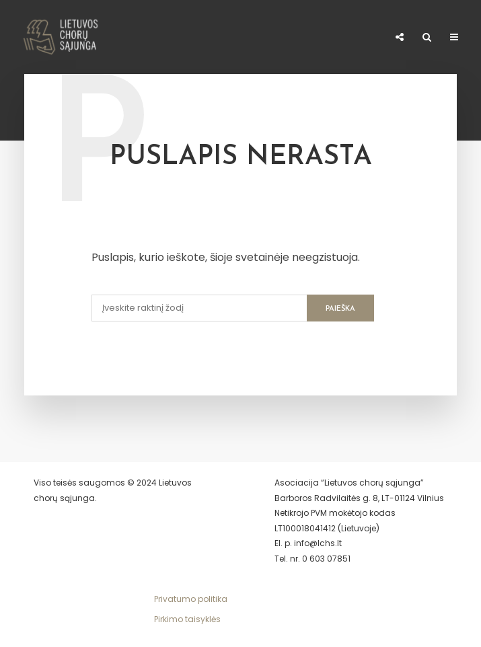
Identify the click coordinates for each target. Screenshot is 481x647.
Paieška (340, 309)
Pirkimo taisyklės (187, 619)
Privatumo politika (190, 599)
